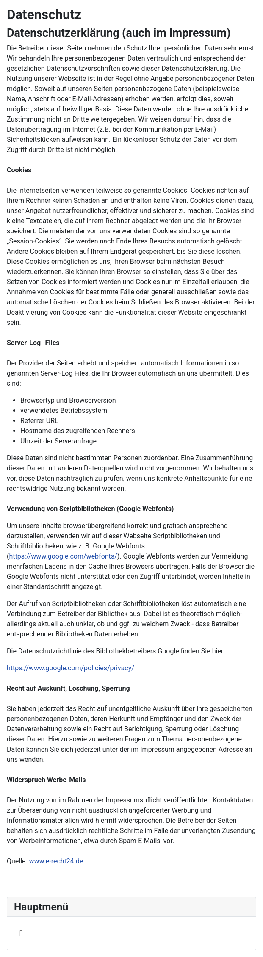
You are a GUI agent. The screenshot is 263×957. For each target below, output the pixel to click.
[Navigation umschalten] (21, 933)
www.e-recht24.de (56, 861)
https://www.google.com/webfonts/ (63, 556)
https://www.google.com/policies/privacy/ (70, 668)
